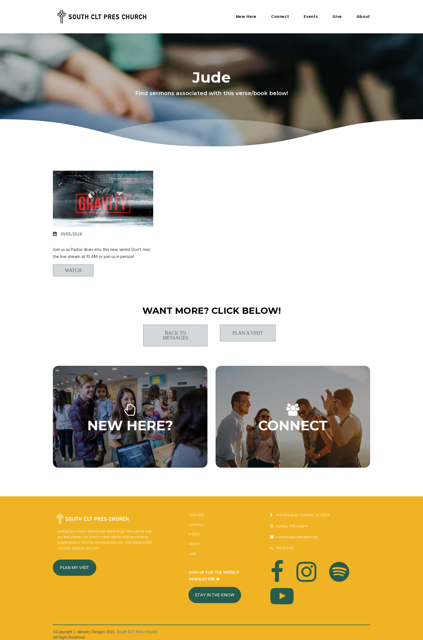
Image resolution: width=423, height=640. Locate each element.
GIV (191, 554)
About (363, 17)
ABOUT (194, 544)
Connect (280, 17)
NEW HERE (196, 515)
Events (311, 17)
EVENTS (194, 534)
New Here (246, 17)
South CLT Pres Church (137, 632)
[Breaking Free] (103, 199)
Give (337, 17)
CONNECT (196, 525)
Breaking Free (73, 242)
